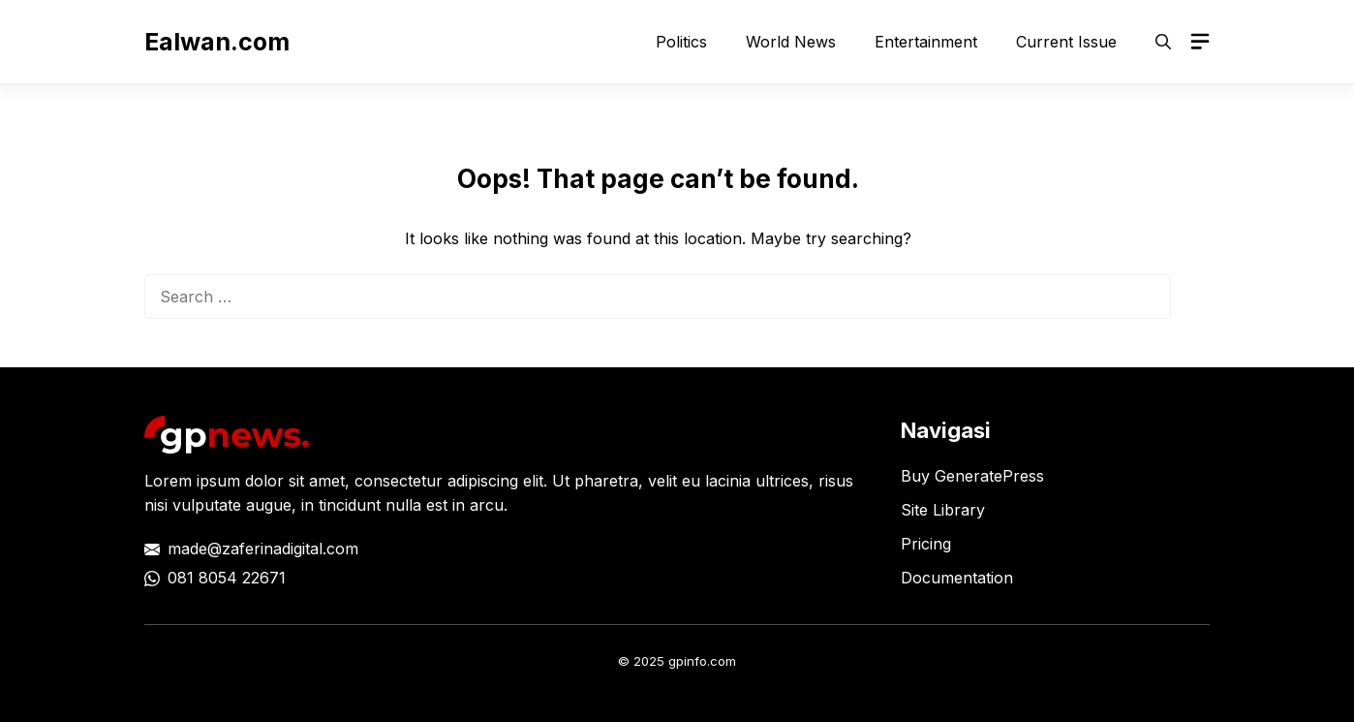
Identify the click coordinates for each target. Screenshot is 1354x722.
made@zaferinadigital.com (263, 548)
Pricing (926, 543)
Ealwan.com (217, 41)
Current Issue (1066, 41)
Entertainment (926, 41)
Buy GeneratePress (972, 476)
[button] (1163, 41)
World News (791, 41)
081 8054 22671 (227, 577)
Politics (681, 41)
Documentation (957, 577)
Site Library (943, 509)
